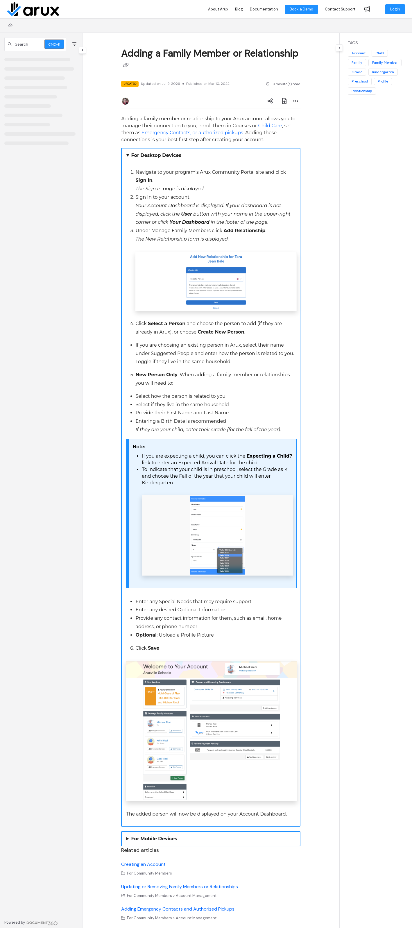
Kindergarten (383, 72)
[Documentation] (264, 9)
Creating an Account (143, 864)
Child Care (270, 125)
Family (357, 62)
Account (359, 53)
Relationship (362, 91)
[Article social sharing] (270, 101)
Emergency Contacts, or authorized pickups (192, 132)
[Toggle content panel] (339, 47)
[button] (35, 44)
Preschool (360, 81)
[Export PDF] (284, 101)
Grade (357, 72)
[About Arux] (218, 9)
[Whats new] (367, 9)
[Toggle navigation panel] (82, 50)
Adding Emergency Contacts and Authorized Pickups (177, 909)
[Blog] (239, 9)
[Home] (33, 9)
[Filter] (74, 44)
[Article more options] (295, 101)
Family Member (385, 62)
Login (395, 9)
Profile (383, 81)
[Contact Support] (340, 9)
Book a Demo (301, 9)
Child (379, 53)
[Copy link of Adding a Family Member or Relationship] (125, 65)
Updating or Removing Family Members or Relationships (179, 887)
